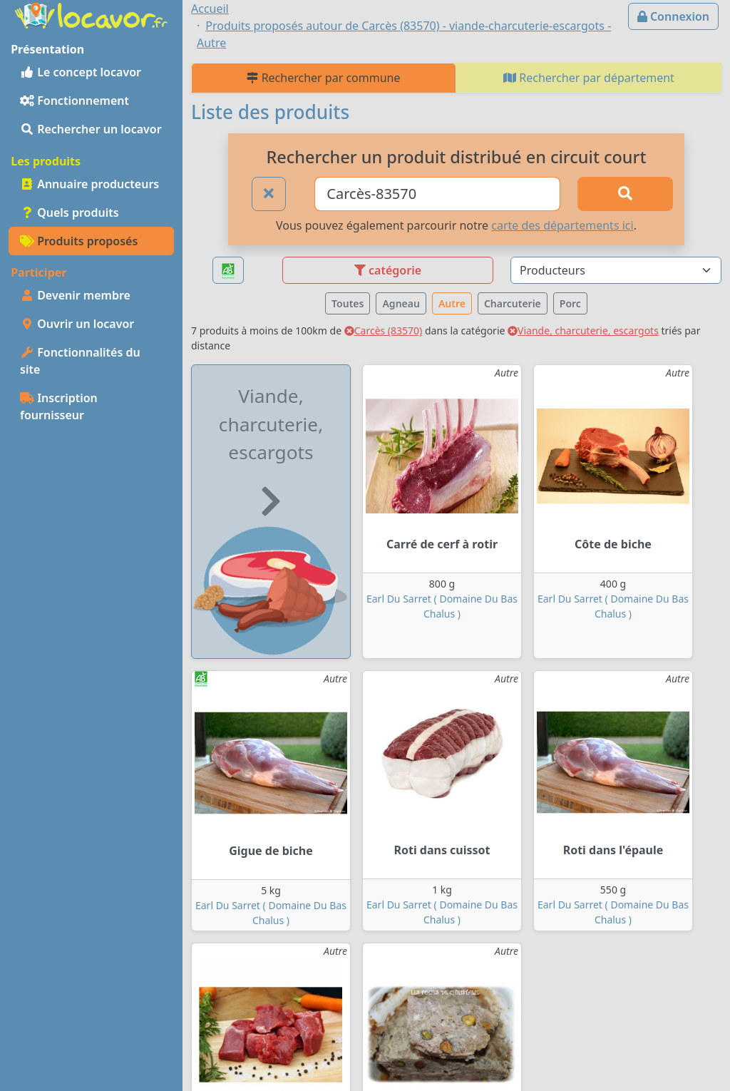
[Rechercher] (625, 194)
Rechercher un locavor (91, 129)
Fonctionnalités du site (80, 360)
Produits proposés (79, 241)
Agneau (400, 303)
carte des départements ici (562, 225)
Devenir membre (75, 295)
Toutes (347, 303)
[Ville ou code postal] (437, 194)
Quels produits (69, 212)
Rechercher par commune (323, 78)
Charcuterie (512, 303)
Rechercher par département (588, 78)
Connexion (673, 16)
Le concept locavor (80, 72)
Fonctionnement (74, 100)
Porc (570, 303)
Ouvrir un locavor (77, 324)
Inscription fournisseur (59, 406)
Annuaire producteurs (89, 184)
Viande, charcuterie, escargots (583, 330)
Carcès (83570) (383, 330)
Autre (452, 303)
